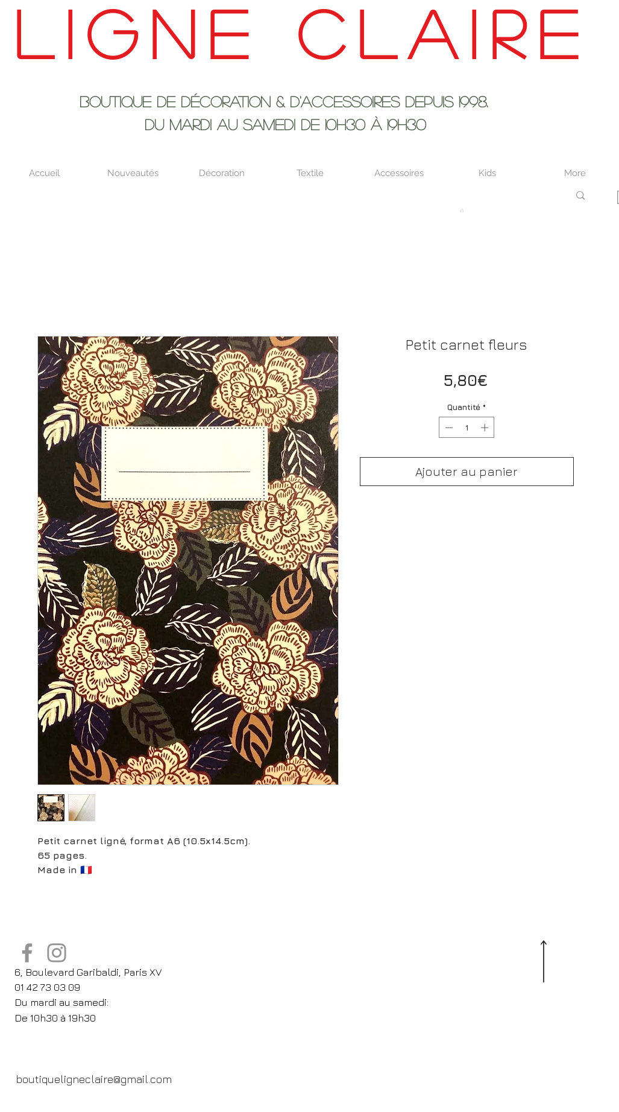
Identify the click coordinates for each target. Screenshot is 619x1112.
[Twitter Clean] (65, 1104)
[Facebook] (27, 952)
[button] (461, 210)
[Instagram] (56, 952)
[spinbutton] (467, 427)
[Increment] (486, 427)
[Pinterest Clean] (89, 1104)
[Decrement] (448, 427)
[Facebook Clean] (41, 1104)
